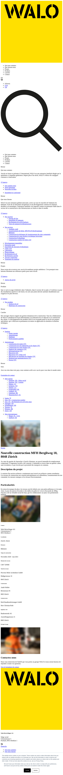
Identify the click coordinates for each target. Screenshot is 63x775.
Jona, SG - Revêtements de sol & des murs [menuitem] (18, 402)
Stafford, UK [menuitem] (13, 418)
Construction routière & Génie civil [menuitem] (20, 240)
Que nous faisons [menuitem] (10, 751)
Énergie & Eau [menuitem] (13, 218)
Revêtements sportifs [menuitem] (11, 256)
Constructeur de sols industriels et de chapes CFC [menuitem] (24, 346)
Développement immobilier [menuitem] (13, 243)
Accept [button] (27, 770)
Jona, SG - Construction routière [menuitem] (15, 400)
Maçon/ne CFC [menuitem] (13, 353)
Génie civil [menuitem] (8, 248)
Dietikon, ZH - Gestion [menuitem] (16, 382)
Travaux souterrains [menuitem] (11, 257)
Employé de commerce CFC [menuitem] (18, 349)
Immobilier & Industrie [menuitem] (16, 220)
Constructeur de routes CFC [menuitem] (17, 344)
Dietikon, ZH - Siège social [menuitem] (17, 380)
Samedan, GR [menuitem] (9, 403)
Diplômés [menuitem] (12, 337)
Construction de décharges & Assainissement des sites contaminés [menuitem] (29, 234)
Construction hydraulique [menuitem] (17, 238)
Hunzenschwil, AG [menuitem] (15, 395)
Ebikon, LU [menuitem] (12, 384)
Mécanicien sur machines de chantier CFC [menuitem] (22, 356)
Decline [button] (36, 770)
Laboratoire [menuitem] (8, 250)
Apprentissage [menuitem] (13, 335)
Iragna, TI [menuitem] (8, 398)
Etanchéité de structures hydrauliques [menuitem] (16, 247)
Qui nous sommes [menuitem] (10, 750)
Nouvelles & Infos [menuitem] (10, 189)
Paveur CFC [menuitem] (12, 360)
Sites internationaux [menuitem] (11, 414)
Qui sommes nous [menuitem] (10, 186)
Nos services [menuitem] (9, 227)
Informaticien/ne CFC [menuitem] (16, 351)
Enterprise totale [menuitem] (10, 245)
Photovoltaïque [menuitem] (9, 252)
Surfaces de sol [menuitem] (13, 304)
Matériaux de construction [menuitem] (17, 306)
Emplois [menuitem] (7, 331)
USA (6, 85)
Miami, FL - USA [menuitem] (14, 416)
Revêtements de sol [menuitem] (11, 254)
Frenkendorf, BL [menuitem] (14, 389)
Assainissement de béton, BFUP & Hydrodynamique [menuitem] (25, 231)
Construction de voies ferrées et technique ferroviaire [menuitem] (25, 236)
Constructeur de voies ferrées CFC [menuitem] (20, 347)
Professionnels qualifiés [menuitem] (16, 339)
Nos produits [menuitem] (9, 302)
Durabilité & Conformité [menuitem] (12, 193)
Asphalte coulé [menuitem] (13, 229)
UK (6, 87)
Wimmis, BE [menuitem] (9, 409)
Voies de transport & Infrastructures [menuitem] (20, 224)
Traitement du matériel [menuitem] (12, 259)
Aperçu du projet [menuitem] (10, 280)
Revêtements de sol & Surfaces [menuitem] (18, 222)
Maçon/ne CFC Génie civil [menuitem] (17, 354)
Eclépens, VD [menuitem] (13, 386)
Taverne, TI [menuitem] (8, 407)
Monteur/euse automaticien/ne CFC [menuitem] (20, 358)
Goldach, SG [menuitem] (13, 391)
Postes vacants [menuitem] (13, 333)
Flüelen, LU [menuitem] (12, 387)
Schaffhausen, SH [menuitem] (10, 405)
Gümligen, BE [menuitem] (13, 393)
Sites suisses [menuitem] (9, 379)
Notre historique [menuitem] (10, 187)
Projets (3, 448)
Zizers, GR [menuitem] (8, 411)
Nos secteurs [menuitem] (9, 217)
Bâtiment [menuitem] (12, 232)
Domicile (4, 746)
